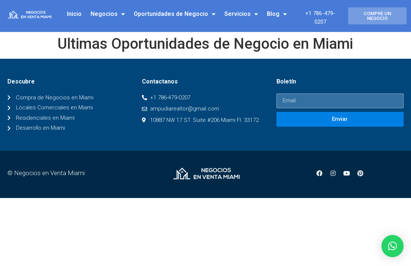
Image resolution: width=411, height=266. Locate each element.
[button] (377, 15)
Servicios (241, 14)
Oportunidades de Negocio (174, 14)
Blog (277, 14)
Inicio (74, 13)
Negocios (108, 14)
